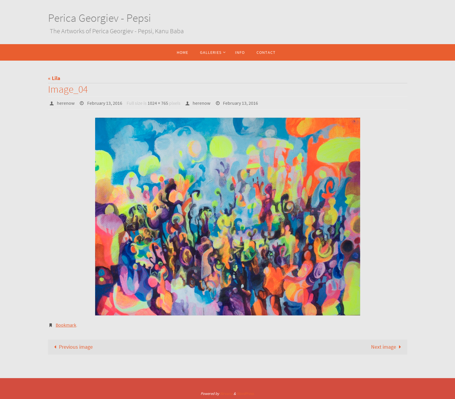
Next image (387, 346)
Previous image (72, 346)
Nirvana (226, 393)
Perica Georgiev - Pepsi (99, 18)
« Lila (54, 78)
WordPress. (245, 393)
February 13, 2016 (104, 103)
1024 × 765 (158, 103)
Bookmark (66, 325)
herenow (66, 103)
